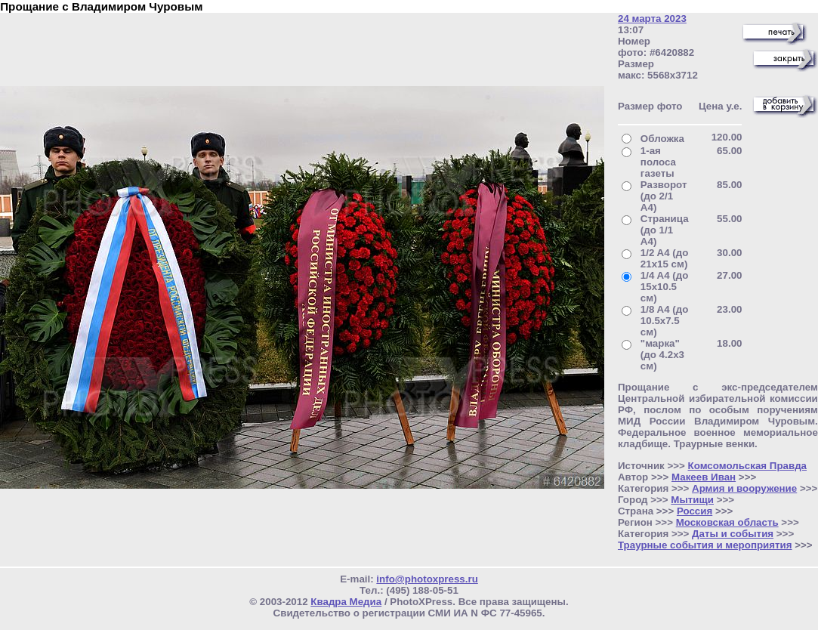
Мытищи (692, 499)
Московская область (727, 522)
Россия (694, 511)
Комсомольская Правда (747, 465)
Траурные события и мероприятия (705, 545)
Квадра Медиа (345, 601)
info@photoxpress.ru (426, 579)
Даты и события (732, 533)
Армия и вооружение (744, 488)
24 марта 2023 (652, 18)
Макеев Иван (703, 477)
